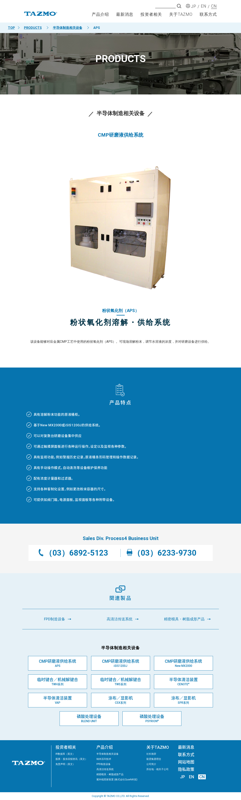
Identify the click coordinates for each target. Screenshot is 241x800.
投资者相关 (151, 15)
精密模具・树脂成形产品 (109, 774)
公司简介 (151, 764)
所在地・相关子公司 (157, 769)
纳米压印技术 (103, 759)
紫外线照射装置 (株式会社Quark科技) (116, 779)
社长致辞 (151, 753)
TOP (11, 28)
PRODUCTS (33, 28)
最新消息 (124, 15)
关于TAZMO (180, 15)
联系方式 (208, 15)
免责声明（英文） (65, 764)
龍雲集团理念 (153, 759)
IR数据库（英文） (65, 753)
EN (191, 776)
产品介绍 (100, 15)
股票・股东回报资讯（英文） (71, 759)
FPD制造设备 (103, 764)
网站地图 (186, 762)
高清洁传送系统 (105, 769)
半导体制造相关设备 (67, 28)
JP (182, 776)
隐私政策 (186, 769)
